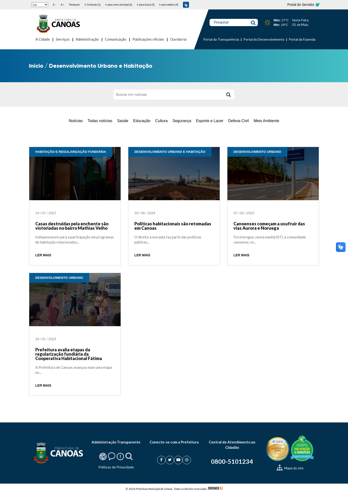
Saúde (122, 121)
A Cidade (43, 39)
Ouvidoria (178, 39)
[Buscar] (228, 94)
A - (54, 4)
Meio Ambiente (266, 121)
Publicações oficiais (148, 39)
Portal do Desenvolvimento (263, 39)
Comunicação (115, 39)
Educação (141, 121)
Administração (87, 39)
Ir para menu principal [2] (118, 4)
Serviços (63, 39)
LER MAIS (43, 255)
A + (62, 4)
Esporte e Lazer (209, 121)
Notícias (76, 121)
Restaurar (74, 4)
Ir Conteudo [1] (93, 4)
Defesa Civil (238, 121)
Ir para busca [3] (145, 4)
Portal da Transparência (221, 39)
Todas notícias (99, 121)
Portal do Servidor (303, 5)
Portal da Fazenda (302, 39)
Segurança (182, 121)
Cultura (161, 121)
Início (36, 65)
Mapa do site (290, 468)
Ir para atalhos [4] (168, 4)
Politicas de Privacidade (116, 467)
